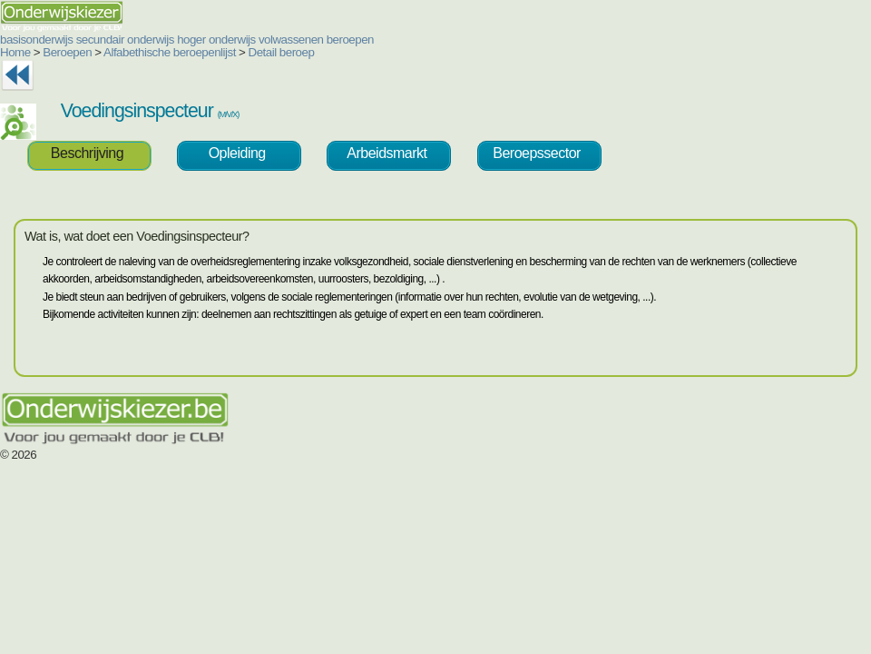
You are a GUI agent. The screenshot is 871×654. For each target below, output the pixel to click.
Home (15, 52)
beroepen (350, 39)
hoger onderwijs (216, 39)
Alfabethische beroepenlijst (169, 52)
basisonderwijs (36, 39)
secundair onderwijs (125, 39)
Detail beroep (282, 52)
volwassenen (291, 39)
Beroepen (67, 52)
